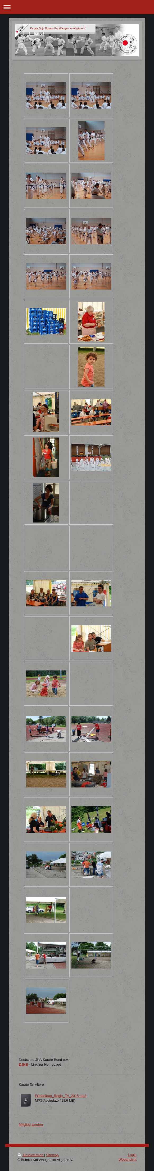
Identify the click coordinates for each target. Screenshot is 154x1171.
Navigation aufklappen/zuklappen (77, 7)
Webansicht (128, 1159)
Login (132, 1155)
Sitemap (52, 1155)
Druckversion (30, 1155)
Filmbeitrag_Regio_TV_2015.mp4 (60, 1096)
